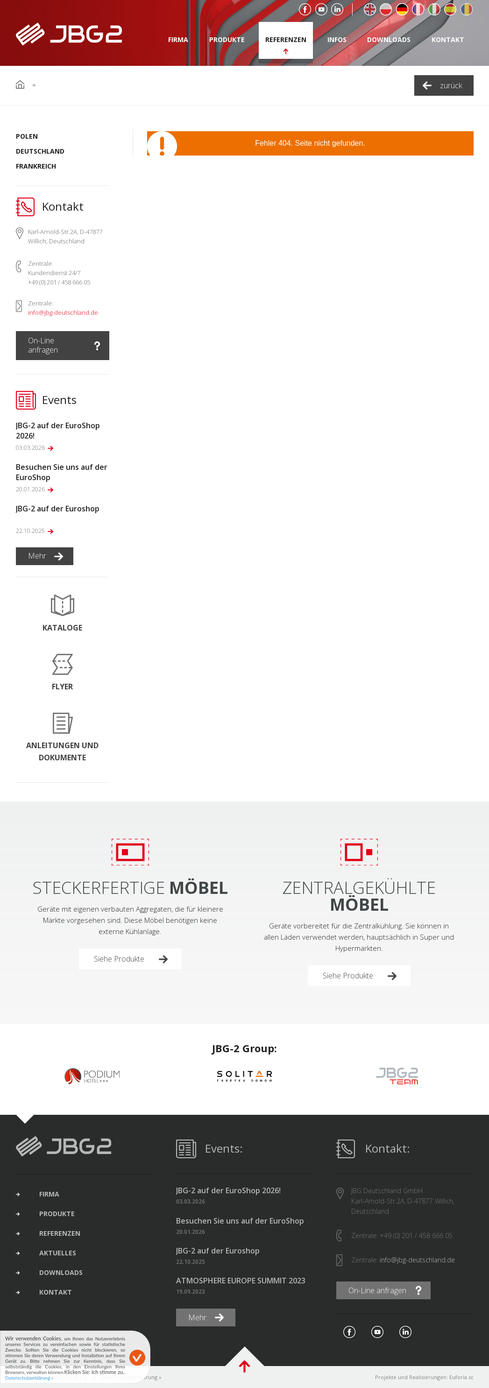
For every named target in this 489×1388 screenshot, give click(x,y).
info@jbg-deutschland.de (63, 312)
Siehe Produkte (119, 959)
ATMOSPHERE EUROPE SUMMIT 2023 (240, 1281)
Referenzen (285, 39)
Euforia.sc (461, 1377)
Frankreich (36, 166)
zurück (451, 85)
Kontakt (448, 39)
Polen (27, 136)
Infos (337, 39)
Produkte (227, 39)
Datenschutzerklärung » (29, 1378)
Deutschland (40, 151)
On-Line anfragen (43, 345)
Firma (178, 39)
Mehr (37, 556)
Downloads (389, 39)
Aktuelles (57, 1253)
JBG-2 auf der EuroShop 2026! (228, 1191)
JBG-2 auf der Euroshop (218, 1251)
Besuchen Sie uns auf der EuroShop (240, 1221)
